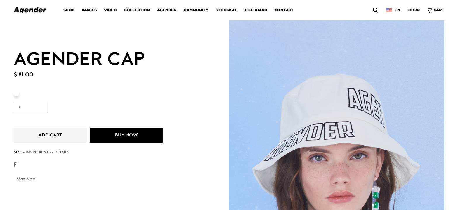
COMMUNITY (196, 10)
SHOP (68, 10)
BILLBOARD (256, 10)
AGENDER (166, 10)
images (89, 10)
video (110, 10)
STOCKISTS (226, 10)
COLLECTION (137, 10)
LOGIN (413, 10)
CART (438, 10)
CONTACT (284, 10)
